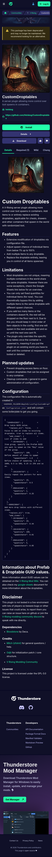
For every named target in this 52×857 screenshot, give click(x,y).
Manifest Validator (34, 738)
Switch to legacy (33, 4)
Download (19, 141)
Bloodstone (12, 632)
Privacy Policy (28, 841)
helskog (7, 109)
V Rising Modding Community (22, 662)
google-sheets (25, 585)
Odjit (9, 652)
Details (26, 134)
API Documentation (34, 729)
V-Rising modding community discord (22, 617)
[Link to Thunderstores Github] (31, 708)
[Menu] (4, 4)
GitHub (29, 747)
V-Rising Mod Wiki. (29, 581)
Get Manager (15, 799)
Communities (12, 729)
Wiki (36, 150)
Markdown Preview (34, 743)
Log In (44, 4)
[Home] (10, 4)
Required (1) (22, 150)
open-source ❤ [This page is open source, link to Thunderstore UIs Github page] (31, 851)
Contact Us (13, 841)
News (40, 841)
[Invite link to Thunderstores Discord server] (21, 708)
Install (26, 127)
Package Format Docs (36, 734)
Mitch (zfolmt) (14, 643)
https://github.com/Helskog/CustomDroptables (25, 117)
